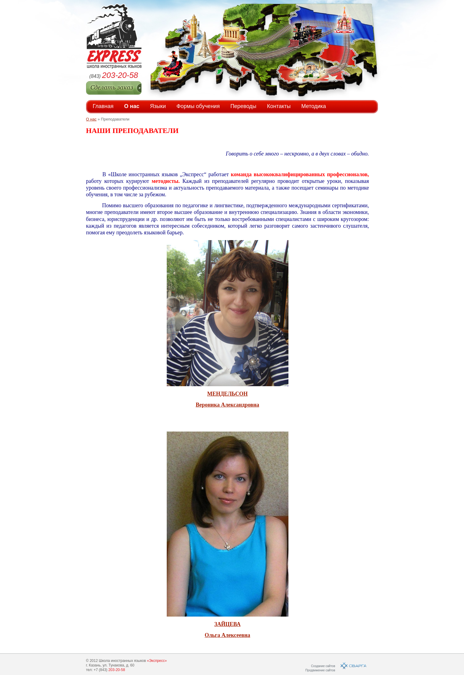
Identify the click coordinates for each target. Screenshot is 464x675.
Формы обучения (198, 106)
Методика (313, 106)
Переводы (243, 106)
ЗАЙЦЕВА (227, 624)
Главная (103, 106)
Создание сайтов (323, 666)
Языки (158, 106)
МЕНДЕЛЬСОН (227, 394)
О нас (131, 106)
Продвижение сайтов (320, 670)
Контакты (279, 106)
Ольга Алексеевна (227, 635)
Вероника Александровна (227, 405)
